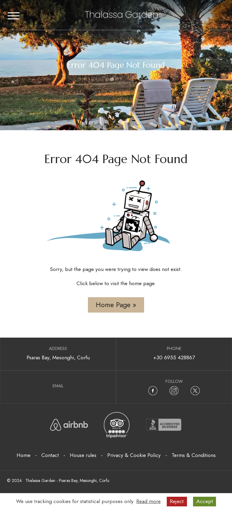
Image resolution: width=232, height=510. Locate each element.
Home (24, 455)
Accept (204, 501)
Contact (50, 455)
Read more (148, 501)
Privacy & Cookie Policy (134, 455)
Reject (177, 501)
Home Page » (116, 305)
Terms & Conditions (194, 455)
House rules (83, 455)
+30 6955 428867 (174, 357)
